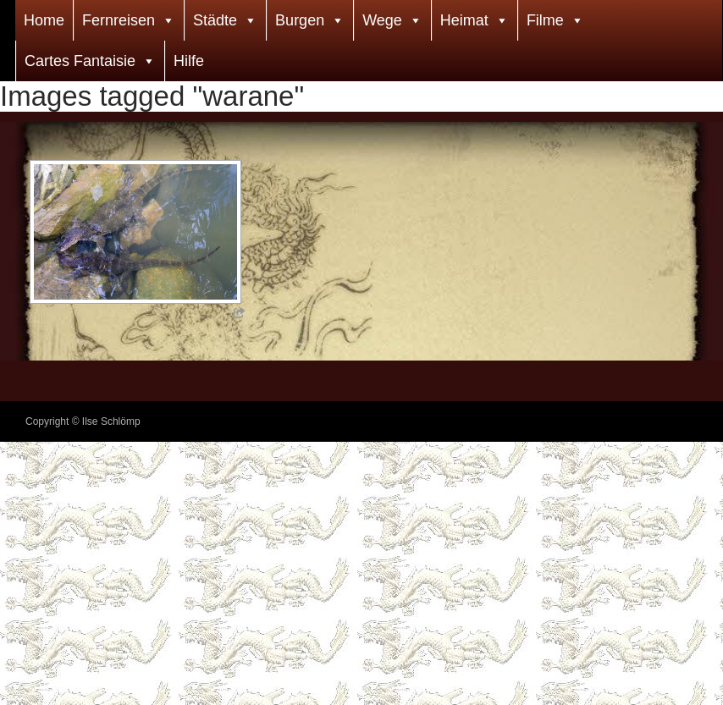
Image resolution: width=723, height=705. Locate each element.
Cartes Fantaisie (80, 60)
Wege (382, 20)
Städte (215, 20)
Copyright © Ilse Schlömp (83, 421)
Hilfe (189, 60)
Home (44, 20)
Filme (545, 20)
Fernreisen (118, 20)
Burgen (299, 20)
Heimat (464, 20)
